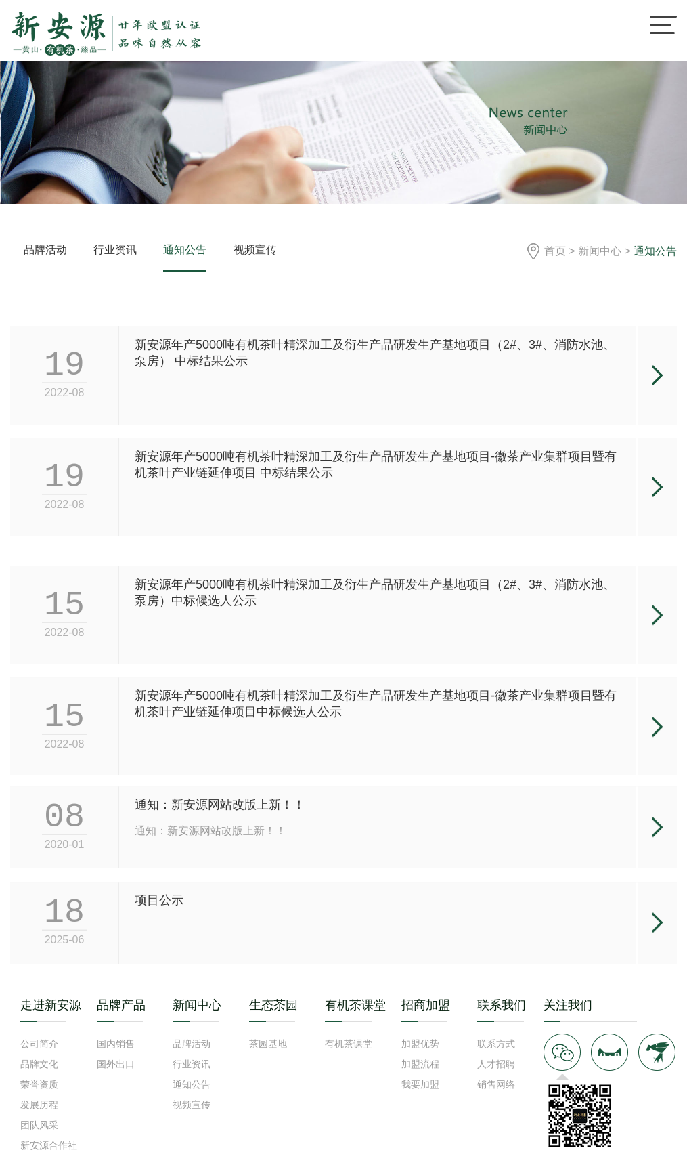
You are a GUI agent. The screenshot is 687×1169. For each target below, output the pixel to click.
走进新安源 (50, 1005)
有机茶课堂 (355, 1005)
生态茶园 (273, 1005)
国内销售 (116, 1043)
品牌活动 (45, 249)
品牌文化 (39, 1064)
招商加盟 (425, 1005)
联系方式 (496, 1043)
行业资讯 (115, 249)
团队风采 (39, 1125)
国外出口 (116, 1064)
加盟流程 (420, 1064)
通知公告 (184, 249)
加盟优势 (420, 1043)
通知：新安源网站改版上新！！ (220, 834)
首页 (555, 251)
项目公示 (159, 929)
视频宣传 (255, 249)
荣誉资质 (39, 1084)
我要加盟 (420, 1084)
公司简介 (39, 1043)
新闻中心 (599, 251)
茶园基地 (268, 1043)
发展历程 (39, 1104)
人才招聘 (496, 1064)
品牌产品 (121, 1005)
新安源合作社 (48, 1145)
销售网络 (496, 1084)
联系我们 (501, 1005)
